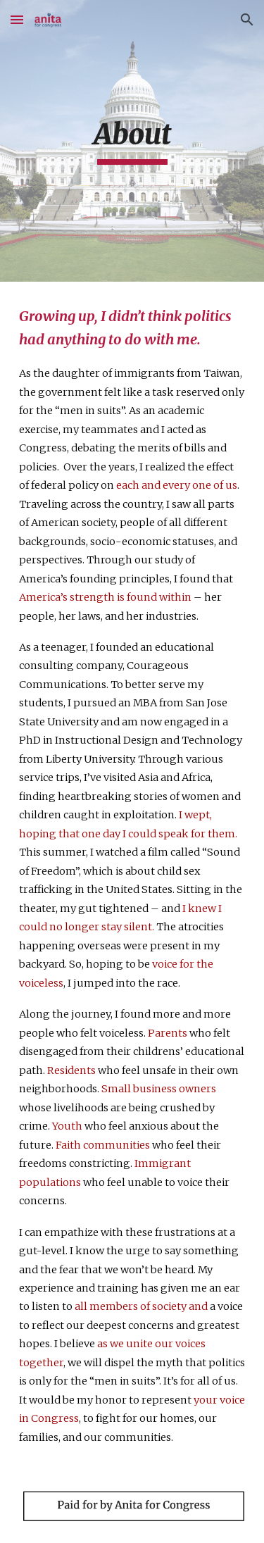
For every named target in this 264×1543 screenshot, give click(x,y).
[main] (132, 140)
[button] (17, 19)
